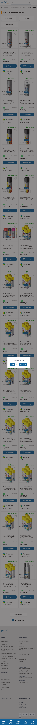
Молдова (23, 364)
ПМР (12, 364)
